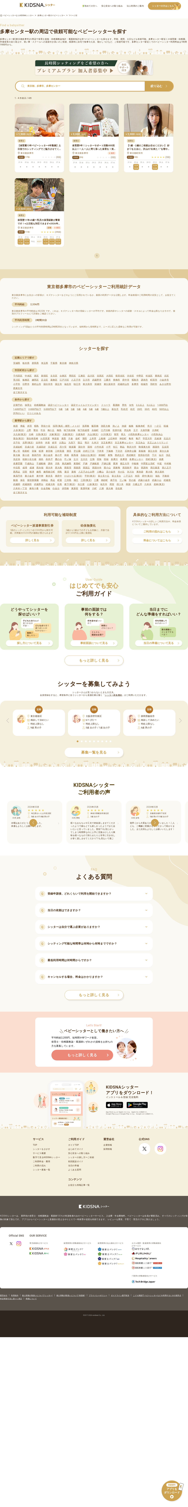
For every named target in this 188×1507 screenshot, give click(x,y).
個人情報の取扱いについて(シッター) (37, 1295)
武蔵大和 (50, 484)
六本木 (147, 484)
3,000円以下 (50, 409)
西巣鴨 (116, 467)
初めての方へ (89, 6)
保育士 (28, 405)
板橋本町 (140, 426)
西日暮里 (155, 467)
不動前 (165, 476)
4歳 (85, 409)
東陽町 (77, 463)
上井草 (92, 438)
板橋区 (25, 380)
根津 (32, 471)
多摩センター (136, 459)
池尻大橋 (105, 426)
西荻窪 (67, 467)
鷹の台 (58, 459)
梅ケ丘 (51, 430)
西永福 (39, 467)
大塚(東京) (54, 434)
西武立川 (119, 455)
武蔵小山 (156, 480)
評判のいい (19, 413)
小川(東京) (106, 434)
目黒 (59, 484)
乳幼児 (124, 409)
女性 (131, 405)
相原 (15, 426)
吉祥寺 (39, 442)
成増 (24, 467)
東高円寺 (17, 476)
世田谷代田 (144, 455)
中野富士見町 (148, 463)
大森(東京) (68, 434)
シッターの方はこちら (166, 6)
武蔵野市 (96, 380)
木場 (47, 442)
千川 (154, 455)
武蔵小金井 (144, 480)
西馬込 (16, 471)
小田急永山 (157, 434)
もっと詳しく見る (99, 995)
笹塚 (34, 451)
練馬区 (35, 380)
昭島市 (135, 380)
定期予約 (17, 405)
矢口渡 (81, 484)
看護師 (116, 405)
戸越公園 (106, 463)
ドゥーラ (105, 405)
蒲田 (84, 438)
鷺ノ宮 (16, 451)
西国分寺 (96, 467)
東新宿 (74, 488)
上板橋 (102, 438)
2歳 (72, 409)
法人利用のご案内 (135, 6)
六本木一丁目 (20, 488)
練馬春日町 (49, 471)
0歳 (60, 409)
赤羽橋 (65, 488)
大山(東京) (92, 434)
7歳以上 (105, 409)
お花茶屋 (45, 438)
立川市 (86, 380)
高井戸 (49, 459)
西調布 (144, 467)
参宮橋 (49, 451)
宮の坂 (132, 480)
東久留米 (159, 471)
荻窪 (116, 434)
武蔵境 (167, 480)
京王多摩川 (107, 442)
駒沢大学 (131, 447)
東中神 (39, 476)
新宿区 (44, 375)
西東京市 (17, 388)
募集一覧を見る (100, 752)
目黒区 (100, 375)
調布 (50, 463)
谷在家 (118, 488)
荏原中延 (117, 430)
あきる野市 (165, 384)
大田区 (109, 375)
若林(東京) (159, 484)
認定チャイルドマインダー (85, 405)
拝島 (59, 471)
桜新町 (25, 451)
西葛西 (77, 467)
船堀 (15, 480)
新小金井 (48, 455)
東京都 (63, 363)
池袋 (124, 426)
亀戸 (138, 438)
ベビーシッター (93, 39)
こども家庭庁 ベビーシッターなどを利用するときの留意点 (157, 1295)
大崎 (31, 434)
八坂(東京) (92, 484)
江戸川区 (64, 380)
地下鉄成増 (83, 430)
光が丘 (121, 471)
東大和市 (87, 384)
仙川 (161, 455)
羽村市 (153, 384)
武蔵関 (16, 484)
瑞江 (76, 480)
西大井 (49, 467)
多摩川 (114, 459)
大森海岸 (80, 434)
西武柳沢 (131, 455)
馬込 (52, 480)
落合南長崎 (32, 438)
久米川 (95, 442)
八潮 (101, 488)
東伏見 (49, 476)
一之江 (157, 426)
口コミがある (34, 413)
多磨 (161, 459)
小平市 (16, 384)
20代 (139, 409)
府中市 (125, 380)
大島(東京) (41, 434)
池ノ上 (116, 426)
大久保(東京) (19, 434)
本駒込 (44, 480)
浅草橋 (85, 426)
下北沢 (118, 451)
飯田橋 (95, 426)
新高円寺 (36, 455)
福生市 (67, 384)
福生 (157, 476)
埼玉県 (44, 363)
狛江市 (77, 384)
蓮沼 (66, 471)
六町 (94, 488)
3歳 (79, 409)
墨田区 (72, 375)
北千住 (16, 442)
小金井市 (164, 380)
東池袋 (139, 471)
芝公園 (77, 451)
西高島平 (127, 467)
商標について (31, 1299)
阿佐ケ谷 (45, 426)
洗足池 (16, 459)
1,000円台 (162, 405)
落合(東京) (18, 438)
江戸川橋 (105, 430)
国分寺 (81, 447)
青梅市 (116, 380)
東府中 (58, 476)
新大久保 (164, 451)
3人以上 (151, 405)
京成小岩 (29, 447)
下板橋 (109, 451)
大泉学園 (145, 430)
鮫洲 (41, 451)
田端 (106, 459)
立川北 (84, 459)
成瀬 (32, 467)
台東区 (63, 375)
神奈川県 (73, 363)
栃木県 (25, 363)
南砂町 (104, 480)
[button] (77, 741)
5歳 (91, 409)
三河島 (67, 480)
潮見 (69, 451)
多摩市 (135, 384)
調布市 (144, 380)
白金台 (56, 488)
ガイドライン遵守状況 (120, 1295)
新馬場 (74, 455)
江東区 (81, 375)
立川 (76, 459)
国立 (80, 442)
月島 (57, 463)
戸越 (85, 463)
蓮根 (73, 471)
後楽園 (72, 447)
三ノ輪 (123, 480)
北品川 (167, 438)
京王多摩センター (124, 442)
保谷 (22, 480)
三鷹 (96, 480)
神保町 (102, 455)
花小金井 (110, 471)
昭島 (36, 426)
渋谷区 (130, 375)
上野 (29, 430)
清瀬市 (97, 384)
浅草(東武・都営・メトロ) (66, 426)
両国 (128, 484)
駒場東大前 (144, 447)
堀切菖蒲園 (33, 480)
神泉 (66, 455)
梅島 (59, 430)
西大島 (58, 467)
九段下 (71, 442)
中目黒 (16, 467)
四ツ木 (120, 484)
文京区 (53, 375)
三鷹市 (107, 380)
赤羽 (29, 426)
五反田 (165, 447)
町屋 (59, 480)
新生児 (115, 409)
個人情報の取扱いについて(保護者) (70, 1295)
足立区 (44, 380)
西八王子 (166, 467)
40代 (154, 409)
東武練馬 (66, 463)
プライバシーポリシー (98, 1295)
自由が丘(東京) (88, 455)
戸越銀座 (94, 463)
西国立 (86, 467)
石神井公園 (130, 451)
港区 (36, 375)
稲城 (166, 426)
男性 (124, 405)
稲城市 (144, 384)
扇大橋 (109, 488)
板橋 (131, 426)
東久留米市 (109, 384)
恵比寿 (127, 430)
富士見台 (116, 476)
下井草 (100, 451)
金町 (77, 438)
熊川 (87, 442)
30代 (147, 409)
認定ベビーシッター (58, 405)
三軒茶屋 (59, 451)
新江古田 (152, 451)
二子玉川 (128, 476)
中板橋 (135, 463)
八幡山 (100, 471)
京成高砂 (41, 447)
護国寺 (156, 447)
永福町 (95, 430)
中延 (159, 463)
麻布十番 (34, 488)
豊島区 (158, 375)
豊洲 (115, 463)
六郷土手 (137, 484)
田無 (99, 459)
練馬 (38, 471)
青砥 (22, 426)
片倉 (70, 438)
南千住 (113, 480)
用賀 (112, 484)
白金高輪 (45, 488)
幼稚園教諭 (40, 405)
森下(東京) (69, 484)
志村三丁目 (89, 451)
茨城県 (16, 363)
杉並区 (149, 375)
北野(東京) (27, 442)
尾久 (123, 434)
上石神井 (112, 438)
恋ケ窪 (63, 447)
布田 (137, 476)
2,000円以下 (34, 409)
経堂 (54, 442)
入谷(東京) (18, 430)
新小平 (58, 455)
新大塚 (16, 455)
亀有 (131, 438)
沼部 (24, 471)
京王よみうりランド (157, 442)
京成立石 (52, 447)
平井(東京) (90, 476)
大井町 (155, 430)
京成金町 (17, 447)
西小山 (107, 467)
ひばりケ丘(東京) (73, 476)
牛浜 (43, 430)
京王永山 (140, 442)
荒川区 (16, 380)
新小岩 (25, 455)
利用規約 (14, 1295)
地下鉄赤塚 (69, 430)
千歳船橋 (41, 463)
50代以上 (164, 409)
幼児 (132, 409)
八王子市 (75, 380)
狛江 (115, 447)
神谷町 (123, 438)
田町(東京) (151, 459)
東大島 (149, 471)
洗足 (168, 455)
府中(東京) (147, 476)
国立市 (58, 384)
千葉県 (53, 363)
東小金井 (29, 476)
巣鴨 (110, 455)
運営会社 (3, 1295)
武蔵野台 (38, 484)
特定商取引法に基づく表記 (11, 1299)
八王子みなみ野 (86, 471)
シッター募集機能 (113, 695)
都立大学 (124, 463)
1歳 (66, 409)
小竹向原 (99, 447)
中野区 (139, 375)
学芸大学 (147, 438)
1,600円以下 (19, 409)
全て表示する (20, 392)
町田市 (153, 380)
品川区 (91, 375)
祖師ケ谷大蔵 (29, 459)
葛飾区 (53, 380)
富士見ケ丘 (104, 476)
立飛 (92, 459)
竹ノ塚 (67, 459)
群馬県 (35, 363)
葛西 (63, 438)
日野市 (25, 384)
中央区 (28, 375)
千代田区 (17, 375)
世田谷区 (120, 375)
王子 (135, 430)
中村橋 (167, 463)
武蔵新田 (27, 484)
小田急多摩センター (138, 434)
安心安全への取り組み (112, 6)
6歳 (97, 409)
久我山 (62, 442)
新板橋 (142, 451)
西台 (136, 467)
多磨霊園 (17, 463)
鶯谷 (35, 430)
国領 (90, 447)
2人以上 (140, 405)
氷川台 (130, 471)
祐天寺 (103, 484)
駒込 (122, 447)
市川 (149, 426)
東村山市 (36, 384)
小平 (108, 447)
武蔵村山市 (123, 384)
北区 (166, 375)
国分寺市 (48, 384)
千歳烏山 (29, 463)
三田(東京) (86, 480)
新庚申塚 (85, 488)
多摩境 (123, 459)
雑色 (41, 459)
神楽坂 (55, 438)
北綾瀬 (157, 438)
